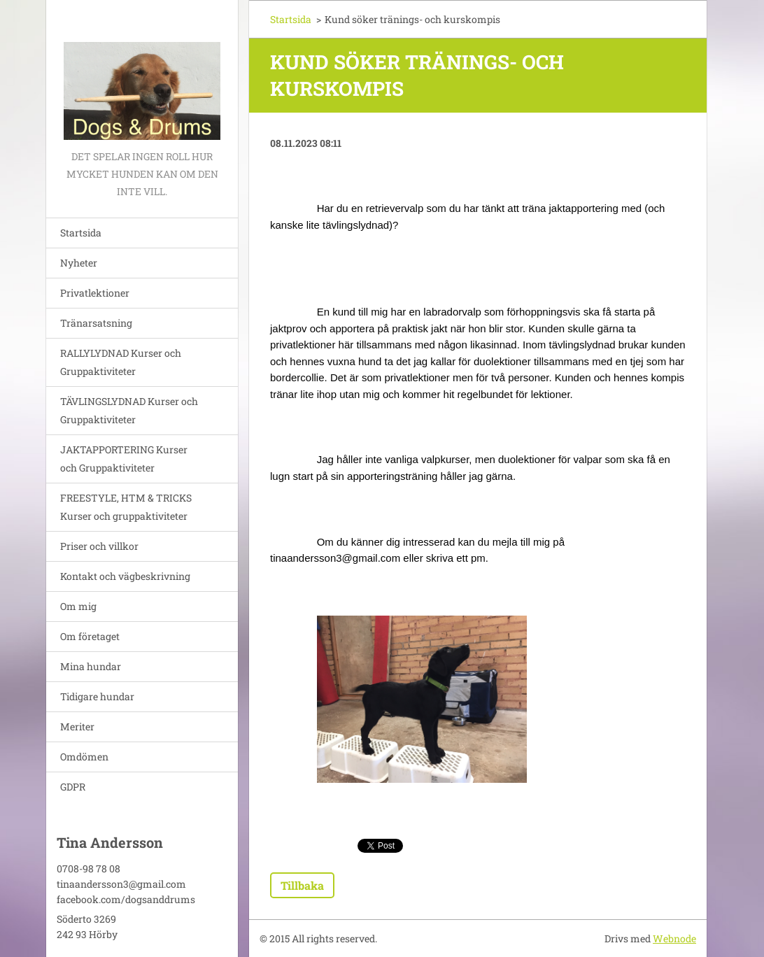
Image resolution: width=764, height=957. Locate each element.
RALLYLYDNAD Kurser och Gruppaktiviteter (120, 362)
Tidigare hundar (97, 696)
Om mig (78, 606)
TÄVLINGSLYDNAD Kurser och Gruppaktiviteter (129, 410)
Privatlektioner (94, 292)
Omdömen (84, 756)
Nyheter (78, 262)
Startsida (80, 232)
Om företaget (90, 636)
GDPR (72, 786)
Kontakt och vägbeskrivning (125, 576)
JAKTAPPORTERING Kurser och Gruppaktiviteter (124, 458)
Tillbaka (302, 885)
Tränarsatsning (96, 322)
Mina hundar (90, 666)
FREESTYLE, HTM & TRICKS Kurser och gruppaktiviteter (126, 507)
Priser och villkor (99, 546)
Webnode (674, 938)
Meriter (77, 726)
